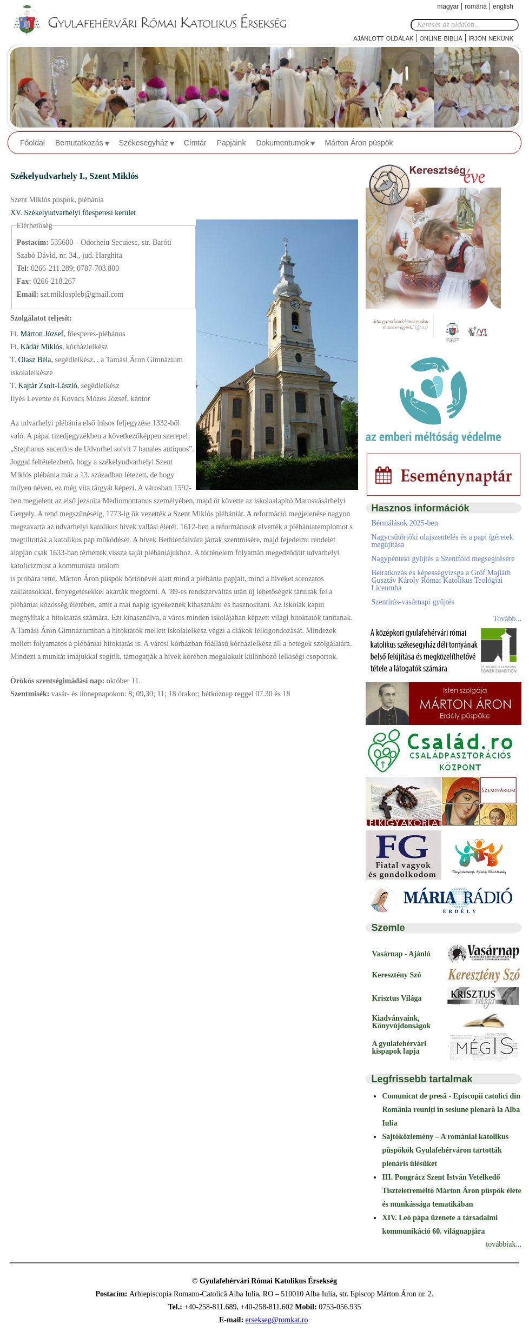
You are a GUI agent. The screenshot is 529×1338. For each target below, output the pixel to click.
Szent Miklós (113, 176)
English (503, 6)
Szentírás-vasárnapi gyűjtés (412, 602)
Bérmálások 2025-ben (404, 523)
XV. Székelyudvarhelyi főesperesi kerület (73, 213)
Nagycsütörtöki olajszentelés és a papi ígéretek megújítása (442, 541)
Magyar (448, 6)
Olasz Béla (33, 360)
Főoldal (32, 142)
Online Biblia (440, 37)
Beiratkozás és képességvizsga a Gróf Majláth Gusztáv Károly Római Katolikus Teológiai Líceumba (441, 580)
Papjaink (231, 142)
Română (476, 6)
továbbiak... (503, 1244)
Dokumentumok (282, 142)
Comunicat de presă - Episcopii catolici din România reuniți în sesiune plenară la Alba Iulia (451, 1109)
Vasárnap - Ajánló (401, 954)
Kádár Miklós (40, 347)
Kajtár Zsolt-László (46, 386)
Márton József (40, 334)
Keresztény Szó (396, 975)
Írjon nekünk (490, 37)
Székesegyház (143, 142)
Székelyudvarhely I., (49, 176)
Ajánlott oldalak (383, 37)
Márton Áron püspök (359, 142)
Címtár (195, 142)
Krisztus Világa (396, 998)
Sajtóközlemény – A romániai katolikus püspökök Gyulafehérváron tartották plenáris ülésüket (445, 1150)
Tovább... (507, 619)
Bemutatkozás (79, 142)
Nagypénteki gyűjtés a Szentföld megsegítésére (442, 559)
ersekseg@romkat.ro (277, 1320)
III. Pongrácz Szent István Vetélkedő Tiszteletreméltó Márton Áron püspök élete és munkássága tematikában (451, 1190)
